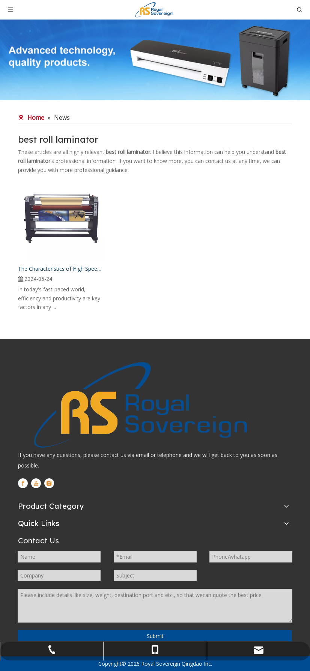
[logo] (139, 405)
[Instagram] (49, 483)
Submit (155, 635)
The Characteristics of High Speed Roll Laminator (61, 268)
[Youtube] (36, 483)
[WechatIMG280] (155, 60)
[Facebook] (23, 483)
